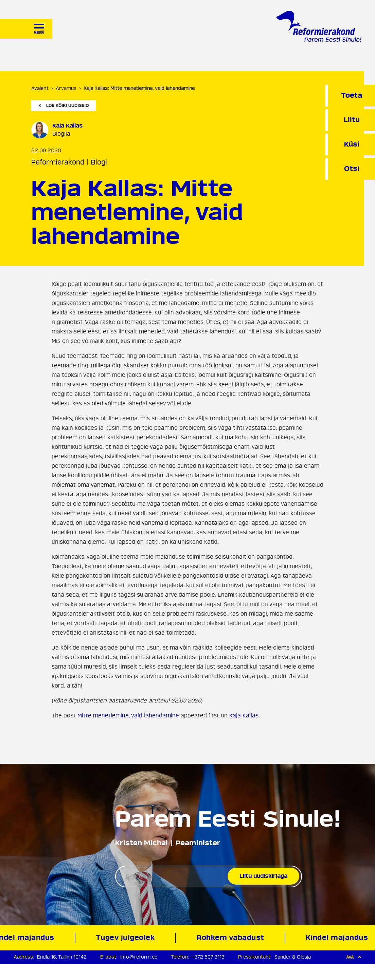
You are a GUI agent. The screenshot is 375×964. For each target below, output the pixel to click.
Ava (353, 957)
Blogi (99, 162)
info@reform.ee (138, 957)
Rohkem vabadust (232, 937)
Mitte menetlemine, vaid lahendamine (128, 715)
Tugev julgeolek (127, 937)
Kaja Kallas (243, 715)
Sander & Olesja (292, 957)
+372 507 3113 (208, 957)
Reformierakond (57, 162)
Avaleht (40, 88)
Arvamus (66, 88)
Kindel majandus (338, 937)
